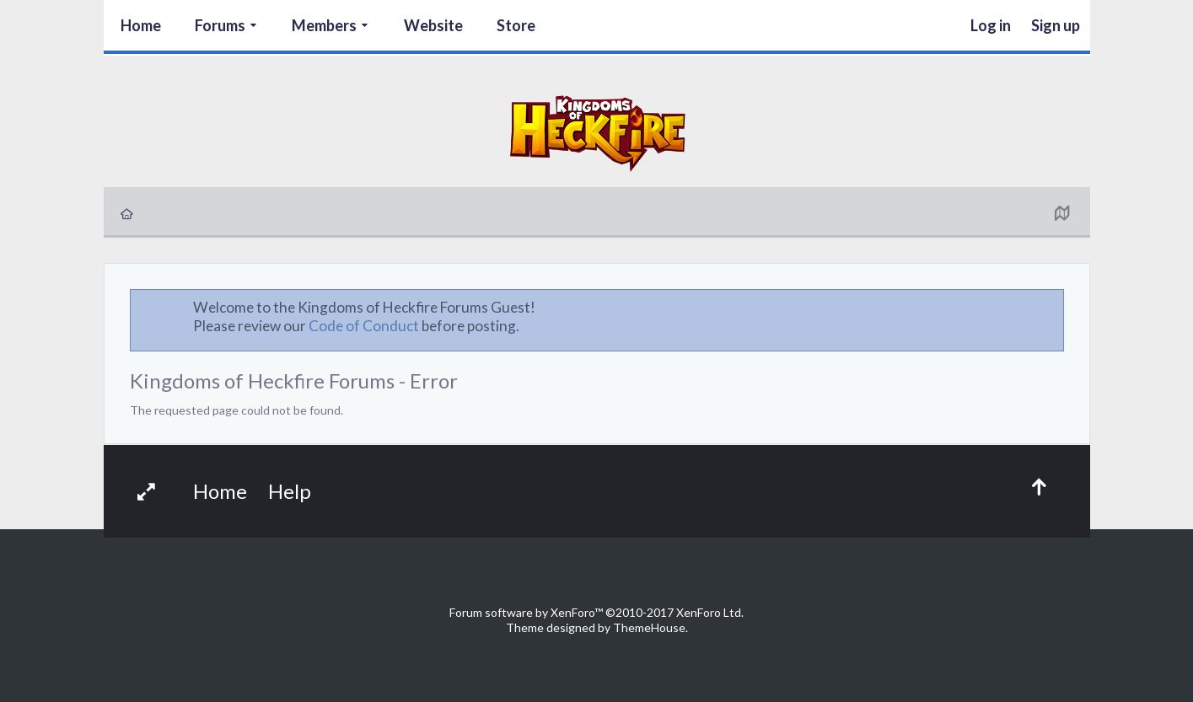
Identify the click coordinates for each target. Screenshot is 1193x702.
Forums (220, 25)
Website (433, 25)
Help (289, 491)
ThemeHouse (649, 627)
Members (324, 25)
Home (141, 25)
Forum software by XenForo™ (596, 612)
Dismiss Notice (1052, 306)
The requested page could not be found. (236, 410)
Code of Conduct (364, 326)
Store (516, 25)
